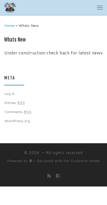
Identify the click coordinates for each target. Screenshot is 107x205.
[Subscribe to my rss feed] (49, 176)
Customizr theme (85, 161)
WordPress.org (17, 120)
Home (9, 25)
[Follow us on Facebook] (58, 176)
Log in (9, 93)
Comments (17, 111)
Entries (14, 102)
